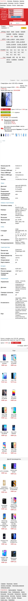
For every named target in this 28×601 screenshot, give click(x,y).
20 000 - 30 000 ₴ (11, 47)
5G (20, 57)
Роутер (14, 5)
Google (17, 31)
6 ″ (26, 49)
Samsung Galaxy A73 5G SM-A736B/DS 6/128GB (13, 524)
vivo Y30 (13, 380)
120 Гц (8, 59)
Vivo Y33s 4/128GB (14, 362)
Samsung (21, 34)
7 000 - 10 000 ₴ (20, 42)
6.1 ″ (7, 52)
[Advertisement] (14, 71)
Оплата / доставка (6, 585)
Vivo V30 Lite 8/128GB (4, 432)
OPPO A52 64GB (13, 471)
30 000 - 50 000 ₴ (22, 47)
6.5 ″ (23, 52)
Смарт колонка (5, 596)
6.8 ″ (15, 54)
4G (17, 57)
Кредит (16, 583)
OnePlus (15, 34)
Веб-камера (4, 592)
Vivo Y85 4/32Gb (4, 450)
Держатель (16, 1)
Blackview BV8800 (14, 559)
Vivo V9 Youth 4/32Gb (4, 362)
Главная (3, 583)
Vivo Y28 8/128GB (13, 450)
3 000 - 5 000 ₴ (20, 39)
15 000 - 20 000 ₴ (22, 44)
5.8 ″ (19, 49)
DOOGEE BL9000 (4, 506)
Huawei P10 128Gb (4, 541)
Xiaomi (16, 36)
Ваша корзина (17, 20)
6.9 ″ (19, 54)
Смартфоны (3, 1)
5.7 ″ (15, 49)
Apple (12, 31)
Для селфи (10, 594)
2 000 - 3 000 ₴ (10, 39)
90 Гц (23, 57)
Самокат (3, 598)
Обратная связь (5, 587)
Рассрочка (9, 583)
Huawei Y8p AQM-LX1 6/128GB (4, 559)
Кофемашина (16, 592)
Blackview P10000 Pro (13, 541)
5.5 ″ (7, 49)
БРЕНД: (3, 31)
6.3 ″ (15, 52)
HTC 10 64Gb (4, 471)
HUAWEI (8, 34)
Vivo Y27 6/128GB (4, 397)
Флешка (19, 598)
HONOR (23, 31)
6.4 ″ (19, 52)
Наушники (10, 3)
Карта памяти (3, 3)
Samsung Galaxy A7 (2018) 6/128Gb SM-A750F (4, 524)
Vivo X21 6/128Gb (13, 397)
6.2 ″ (11, 52)
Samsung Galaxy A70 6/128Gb (13, 506)
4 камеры (20, 59)
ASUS (8, 31)
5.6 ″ (11, 49)
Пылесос (9, 5)
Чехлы (1, 7)
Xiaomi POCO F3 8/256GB (14, 488)
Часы (9, 592)
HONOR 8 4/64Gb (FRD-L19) (4, 488)
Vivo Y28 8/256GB (4, 415)
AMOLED (9, 62)
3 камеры (14, 59)
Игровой (8, 57)
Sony (7, 36)
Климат (24, 596)
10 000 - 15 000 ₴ (11, 44)
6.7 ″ (11, 54)
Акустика (9, 1)
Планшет (21, 3)
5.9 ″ (23, 49)
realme (21, 36)
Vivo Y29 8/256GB (13, 415)
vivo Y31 (4, 380)
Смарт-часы (20, 5)
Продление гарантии (18, 585)
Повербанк (3, 5)
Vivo (12, 36)
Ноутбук (16, 3)
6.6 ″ (7, 54)
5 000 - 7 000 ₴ (10, 42)
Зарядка (22, 1)
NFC (13, 57)
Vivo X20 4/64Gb (13, 432)
